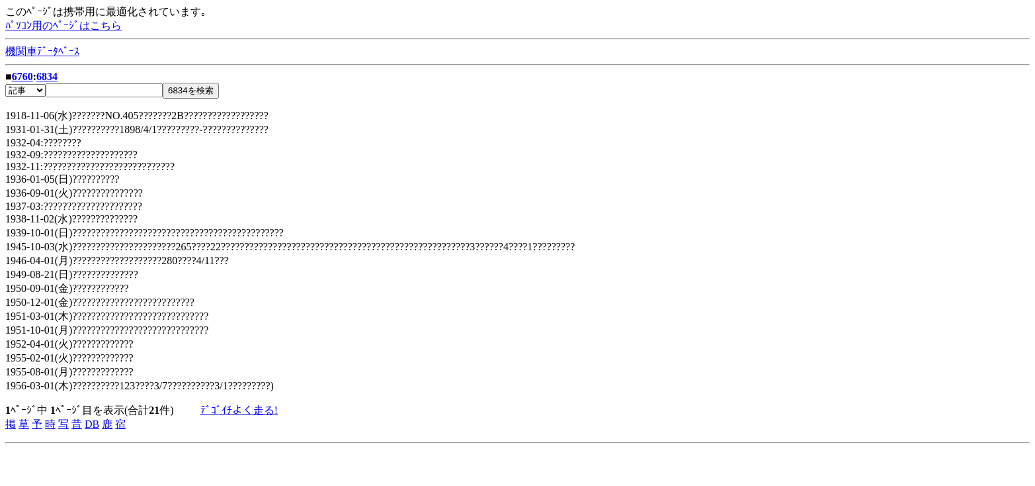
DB (92, 424)
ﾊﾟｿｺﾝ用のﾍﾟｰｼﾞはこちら (63, 25)
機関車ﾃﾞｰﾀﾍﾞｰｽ (42, 51)
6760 (22, 76)
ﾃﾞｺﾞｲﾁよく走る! (239, 410)
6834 (47, 76)
